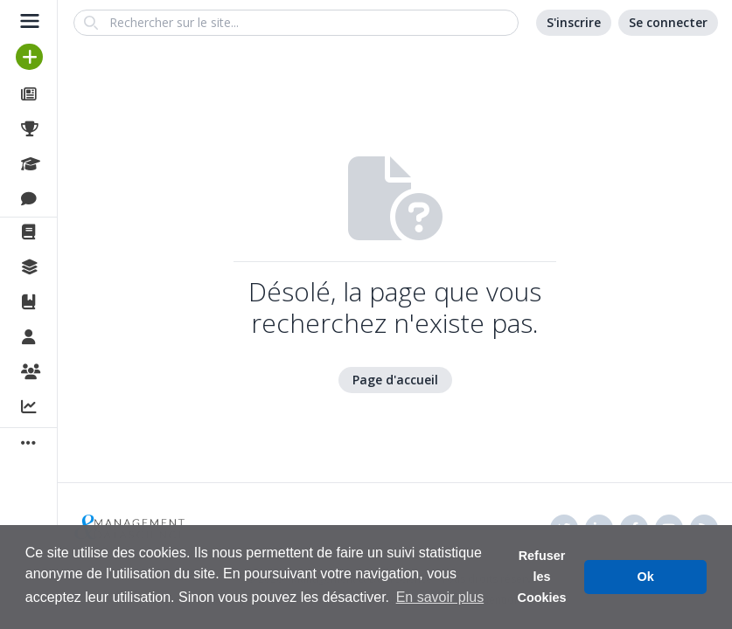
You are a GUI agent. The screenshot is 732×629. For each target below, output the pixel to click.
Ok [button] (646, 577)
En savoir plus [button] (440, 597)
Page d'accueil (395, 379)
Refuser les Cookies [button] (542, 577)
